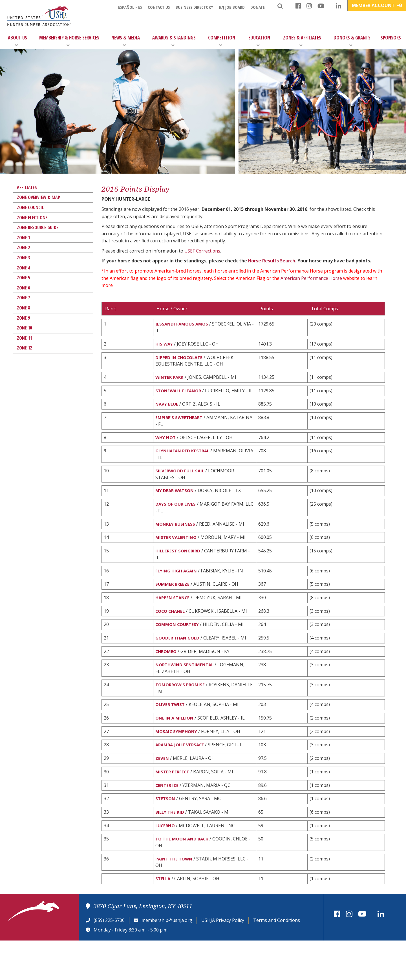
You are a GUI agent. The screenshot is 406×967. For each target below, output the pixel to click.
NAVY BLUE (167, 413)
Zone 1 (23, 237)
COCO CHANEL (171, 627)
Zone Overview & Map (38, 197)
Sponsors (391, 37)
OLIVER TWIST (170, 724)
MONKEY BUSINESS (176, 537)
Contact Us (159, 7)
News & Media (125, 41)
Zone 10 (24, 328)
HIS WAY (164, 345)
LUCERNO (166, 850)
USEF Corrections (202, 251)
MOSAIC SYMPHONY (177, 752)
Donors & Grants (352, 41)
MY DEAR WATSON (175, 502)
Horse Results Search (271, 261)
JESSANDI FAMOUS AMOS (182, 324)
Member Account (377, 5)
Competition (221, 41)
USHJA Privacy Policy (222, 946)
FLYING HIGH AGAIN (177, 585)
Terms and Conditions (276, 946)
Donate (257, 7)
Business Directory (194, 7)
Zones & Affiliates (302, 41)
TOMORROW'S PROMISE (181, 704)
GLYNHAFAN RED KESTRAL (184, 462)
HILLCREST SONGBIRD (179, 565)
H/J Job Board (232, 7)
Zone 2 (23, 247)
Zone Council (30, 207)
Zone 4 (23, 268)
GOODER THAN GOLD (178, 655)
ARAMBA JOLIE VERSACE (181, 766)
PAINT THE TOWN (175, 884)
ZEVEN (162, 780)
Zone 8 (23, 308)
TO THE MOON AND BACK (183, 864)
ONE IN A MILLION (175, 738)
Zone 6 (23, 288)
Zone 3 (23, 258)
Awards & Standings (174, 41)
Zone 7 (23, 298)
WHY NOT (166, 448)
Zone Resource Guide (37, 227)
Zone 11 (24, 338)
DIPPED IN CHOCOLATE (180, 358)
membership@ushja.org (167, 946)
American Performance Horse (312, 278)
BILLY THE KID (170, 836)
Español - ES (130, 7)
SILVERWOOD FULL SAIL (181, 482)
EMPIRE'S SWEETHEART (180, 427)
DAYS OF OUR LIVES (176, 517)
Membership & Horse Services (69, 41)
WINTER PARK (170, 379)
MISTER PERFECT (173, 794)
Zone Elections (32, 217)
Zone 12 (24, 348)
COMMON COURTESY (179, 641)
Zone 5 (23, 278)
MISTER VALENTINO (177, 551)
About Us (17, 41)
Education (259, 41)
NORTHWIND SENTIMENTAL (186, 683)
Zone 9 (23, 318)
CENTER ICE (167, 808)
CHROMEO (166, 669)
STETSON (165, 822)
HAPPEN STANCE (173, 613)
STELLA (163, 905)
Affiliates (27, 187)
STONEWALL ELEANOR (179, 393)
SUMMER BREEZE (173, 599)
